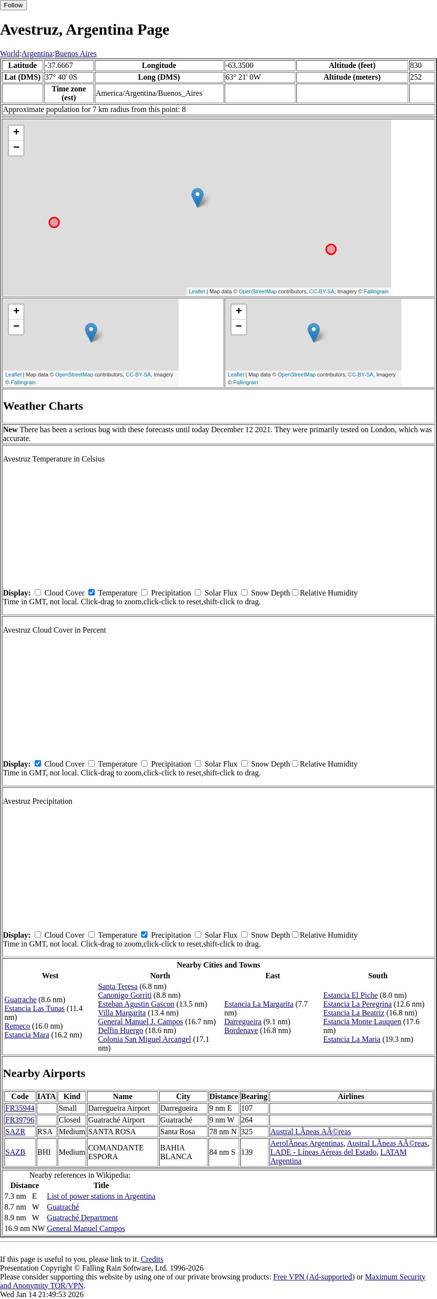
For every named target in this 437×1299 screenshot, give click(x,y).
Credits (152, 1259)
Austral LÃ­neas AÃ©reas (311, 1131)
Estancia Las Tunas (34, 1008)
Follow (13, 5)
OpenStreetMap (258, 291)
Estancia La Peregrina (357, 1004)
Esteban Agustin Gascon (136, 1004)
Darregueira (242, 1021)
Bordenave (241, 1030)
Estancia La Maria (351, 1039)
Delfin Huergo (121, 1030)
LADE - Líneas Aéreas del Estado (323, 1152)
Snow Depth (270, 593)
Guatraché (63, 1207)
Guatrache (20, 999)
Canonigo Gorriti (125, 995)
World (10, 53)
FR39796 (20, 1120)
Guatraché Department (82, 1217)
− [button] (16, 148)
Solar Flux (221, 593)
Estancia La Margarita (258, 1004)
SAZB (15, 1152)
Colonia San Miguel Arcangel (144, 1039)
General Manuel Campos (86, 1228)
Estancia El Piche (350, 995)
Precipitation (171, 593)
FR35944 (20, 1108)
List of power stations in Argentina (101, 1196)
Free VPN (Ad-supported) (313, 1277)
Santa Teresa (118, 986)
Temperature (118, 593)
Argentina (37, 53)
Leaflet (197, 291)
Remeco (17, 1026)
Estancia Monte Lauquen (362, 1021)
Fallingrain (376, 291)
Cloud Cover (64, 593)
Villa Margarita (122, 1013)
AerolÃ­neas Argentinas (307, 1143)
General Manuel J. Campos (140, 1021)
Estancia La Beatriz (353, 1013)
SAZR (15, 1131)
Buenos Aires (76, 53)
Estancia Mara (26, 1035)
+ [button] (16, 133)
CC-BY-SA (321, 291)
